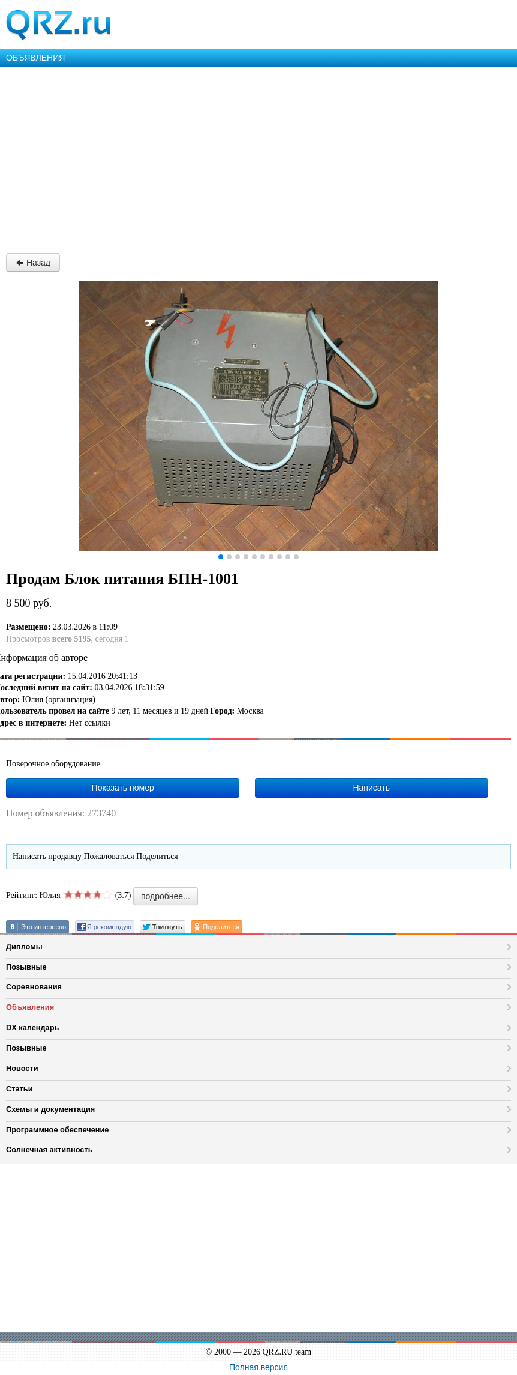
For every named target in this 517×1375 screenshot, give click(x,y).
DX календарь (32, 1027)
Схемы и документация (50, 1109)
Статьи (19, 1088)
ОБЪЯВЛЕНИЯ (35, 57)
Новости (22, 1068)
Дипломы (24, 946)
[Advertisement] (258, 157)
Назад (33, 262)
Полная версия (258, 1367)
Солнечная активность (49, 1149)
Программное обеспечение (57, 1129)
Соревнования (34, 986)
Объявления (30, 1007)
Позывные (26, 966)
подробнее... (165, 896)
